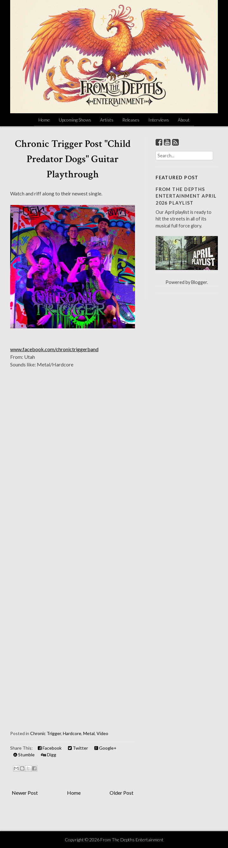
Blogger (199, 282)
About (184, 119)
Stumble (24, 754)
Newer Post (25, 793)
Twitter (78, 748)
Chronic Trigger (45, 733)
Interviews (158, 119)
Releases (130, 119)
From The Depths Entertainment (132, 839)
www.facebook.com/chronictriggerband (54, 349)
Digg (48, 754)
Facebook (50, 748)
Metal (89, 733)
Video (102, 733)
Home (44, 119)
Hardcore (72, 733)
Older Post (121, 793)
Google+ (105, 748)
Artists (106, 119)
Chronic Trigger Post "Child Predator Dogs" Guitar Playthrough (73, 159)
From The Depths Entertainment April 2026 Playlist (186, 196)
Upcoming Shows (75, 119)
